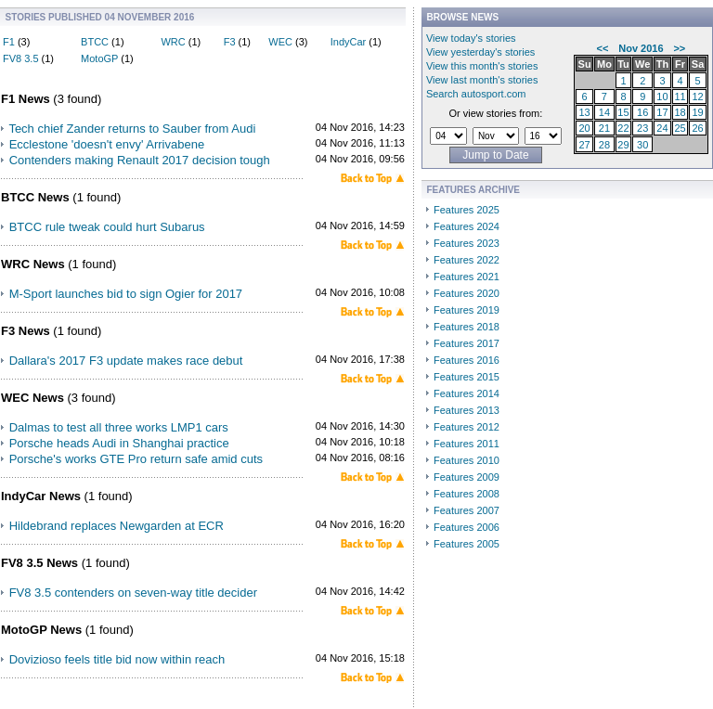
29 (623, 144)
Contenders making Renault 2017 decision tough (139, 160)
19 (697, 112)
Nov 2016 (640, 48)
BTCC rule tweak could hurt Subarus (107, 227)
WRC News (33, 264)
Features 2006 (466, 527)
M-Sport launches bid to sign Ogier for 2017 (125, 294)
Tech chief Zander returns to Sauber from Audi (131, 128)
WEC (280, 41)
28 (604, 144)
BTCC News (35, 197)
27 (584, 144)
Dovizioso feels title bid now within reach (117, 659)
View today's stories (471, 38)
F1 (9, 41)
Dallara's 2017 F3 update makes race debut (126, 360)
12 (697, 96)
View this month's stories (482, 65)
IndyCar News (41, 496)
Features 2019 (466, 310)
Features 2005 (466, 543)
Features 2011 (466, 443)
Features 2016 (466, 360)
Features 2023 (466, 243)
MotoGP (99, 58)
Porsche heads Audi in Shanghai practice (119, 443)
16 (642, 112)
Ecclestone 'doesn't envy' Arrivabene (107, 144)
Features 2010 (466, 460)
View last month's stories (482, 79)
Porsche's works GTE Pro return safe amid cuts (136, 459)
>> (679, 48)
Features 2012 (466, 426)
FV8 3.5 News (39, 563)
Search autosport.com (476, 93)
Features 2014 (466, 393)
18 (679, 112)
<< (603, 48)
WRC (173, 41)
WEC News (32, 398)
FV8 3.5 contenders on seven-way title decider (133, 592)
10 (662, 96)
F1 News (25, 99)
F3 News (25, 331)
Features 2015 (466, 376)
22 (623, 128)
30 (642, 144)
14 (604, 112)
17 (662, 112)
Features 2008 (466, 493)
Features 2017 (466, 343)
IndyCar (349, 41)
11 (679, 96)
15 (623, 112)
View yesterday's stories (480, 52)
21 (604, 128)
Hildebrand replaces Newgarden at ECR (116, 526)
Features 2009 (466, 477)
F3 (230, 41)
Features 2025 (466, 209)
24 (662, 128)
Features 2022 (466, 259)
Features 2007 (466, 510)
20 (584, 128)
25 (679, 128)
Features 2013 (466, 410)
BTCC (95, 41)
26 (697, 128)
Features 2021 (466, 276)
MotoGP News (41, 630)
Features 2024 (466, 226)
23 (642, 128)
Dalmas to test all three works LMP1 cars (118, 427)
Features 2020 (466, 293)
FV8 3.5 (21, 58)
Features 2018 (466, 326)
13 (584, 112)
